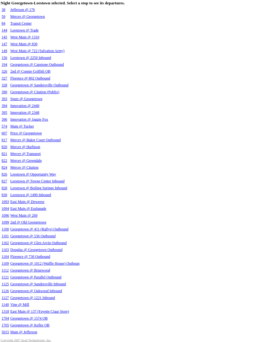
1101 (5, 236)
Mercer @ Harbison (25, 147)
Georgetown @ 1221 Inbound (32, 298)
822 (4, 160)
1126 (5, 291)
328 (4, 85)
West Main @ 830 (23, 44)
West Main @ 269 (23, 215)
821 (4, 154)
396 (4, 119)
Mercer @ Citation (24, 167)
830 (4, 195)
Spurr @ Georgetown (26, 99)
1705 (5, 325)
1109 (5, 263)
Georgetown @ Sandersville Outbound (39, 85)
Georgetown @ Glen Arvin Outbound (38, 243)
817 (4, 140)
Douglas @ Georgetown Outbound (36, 250)
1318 (5, 311)
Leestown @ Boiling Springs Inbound (38, 188)
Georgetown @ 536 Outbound (33, 236)
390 (4, 92)
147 (4, 44)
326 (4, 71)
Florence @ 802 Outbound (30, 78)
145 (4, 37)
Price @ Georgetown (26, 133)
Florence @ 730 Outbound (30, 256)
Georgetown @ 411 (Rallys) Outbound (39, 229)
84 (3, 23)
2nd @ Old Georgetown (28, 222)
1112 (5, 270)
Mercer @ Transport (25, 154)
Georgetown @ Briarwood (30, 270)
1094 (5, 208)
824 (4, 167)
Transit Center (21, 23)
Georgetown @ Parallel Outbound (35, 277)
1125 (5, 284)
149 (4, 51)
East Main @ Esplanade (28, 208)
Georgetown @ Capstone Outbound (37, 64)
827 (4, 181)
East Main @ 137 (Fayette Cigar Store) (39, 311)
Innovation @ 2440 (24, 106)
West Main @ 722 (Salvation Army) (37, 51)
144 (4, 30)
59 (3, 16)
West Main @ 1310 (24, 37)
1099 (5, 222)
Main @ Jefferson (23, 332)
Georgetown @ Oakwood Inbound (36, 291)
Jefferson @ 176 (22, 9)
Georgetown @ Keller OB (30, 325)
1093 (5, 202)
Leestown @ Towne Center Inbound (37, 181)
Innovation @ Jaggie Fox (29, 119)
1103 (5, 250)
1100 (5, 229)
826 (4, 174)
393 (4, 99)
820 (4, 147)
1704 (5, 318)
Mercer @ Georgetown (27, 16)
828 (4, 188)
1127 (5, 298)
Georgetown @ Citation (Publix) (34, 92)
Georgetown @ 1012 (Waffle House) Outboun (45, 263)
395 (4, 112)
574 (4, 126)
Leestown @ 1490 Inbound (30, 195)
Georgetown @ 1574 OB (29, 318)
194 (4, 64)
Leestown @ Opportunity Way (33, 174)
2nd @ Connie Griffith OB (30, 71)
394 (4, 106)
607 (4, 133)
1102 (5, 243)
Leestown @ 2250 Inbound (30, 57)
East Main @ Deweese (27, 202)
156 (4, 57)
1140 (5, 304)
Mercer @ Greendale (26, 160)
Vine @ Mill (19, 304)
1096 (5, 215)
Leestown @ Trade (24, 30)
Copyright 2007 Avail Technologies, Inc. (26, 340)
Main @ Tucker (22, 126)
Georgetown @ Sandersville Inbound (38, 284)
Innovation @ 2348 (24, 112)
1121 (5, 277)
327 (4, 78)
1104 (5, 256)
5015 (5, 332)
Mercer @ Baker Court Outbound (35, 140)
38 (3, 9)
